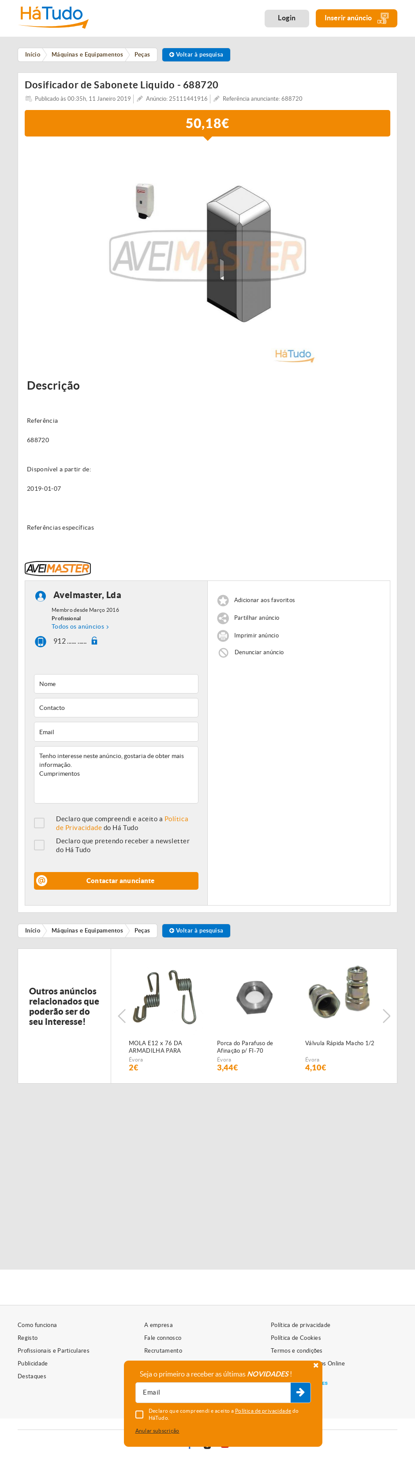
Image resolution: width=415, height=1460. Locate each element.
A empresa (158, 1325)
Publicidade (33, 1363)
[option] (207, 255)
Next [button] (386, 1016)
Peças (142, 930)
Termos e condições (297, 1350)
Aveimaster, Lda (87, 595)
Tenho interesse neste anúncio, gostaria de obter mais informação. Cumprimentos (116, 775)
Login (287, 18)
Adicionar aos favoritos (264, 600)
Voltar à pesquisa (196, 54)
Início (33, 930)
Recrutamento (163, 1350)
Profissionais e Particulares (54, 1350)
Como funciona (37, 1325)
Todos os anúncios (78, 626)
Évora (136, 1059)
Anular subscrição (157, 1430)
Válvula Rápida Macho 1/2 (340, 1043)
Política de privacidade (300, 1325)
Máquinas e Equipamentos (87, 930)
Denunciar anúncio (259, 652)
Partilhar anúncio (257, 617)
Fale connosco (162, 1338)
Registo (27, 1338)
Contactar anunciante (120, 880)
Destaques (32, 1376)
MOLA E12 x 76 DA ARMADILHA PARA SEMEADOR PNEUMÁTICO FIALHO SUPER (165, 1047)
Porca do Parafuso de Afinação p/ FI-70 (245, 1047)
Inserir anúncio (357, 18)
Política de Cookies (296, 1338)
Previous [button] (122, 1016)
